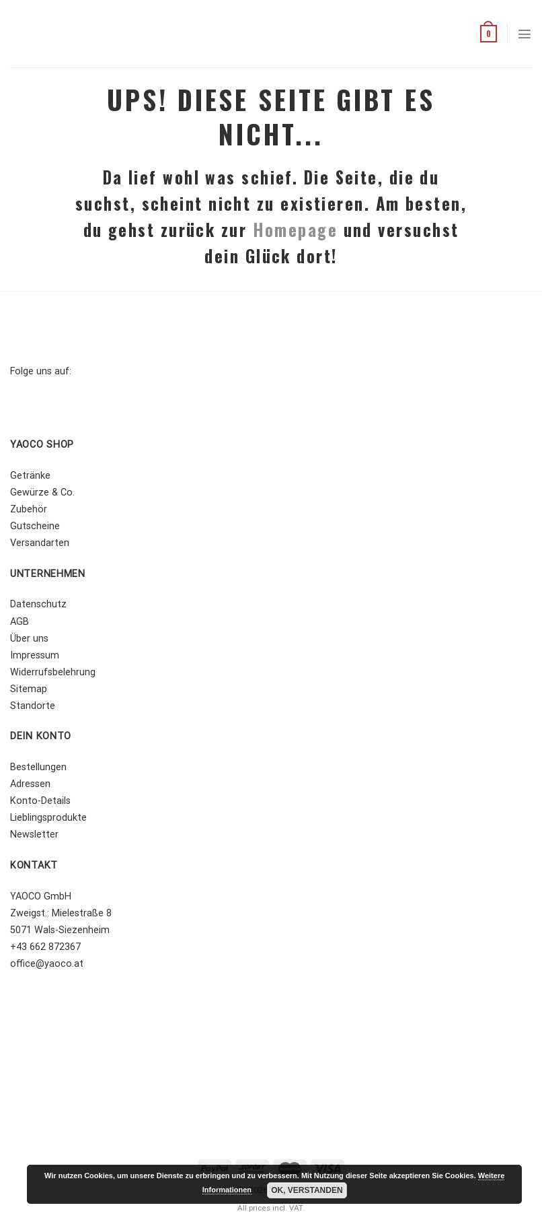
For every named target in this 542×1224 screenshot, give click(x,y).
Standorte (32, 706)
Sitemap (28, 689)
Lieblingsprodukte (48, 817)
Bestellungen (38, 767)
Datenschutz (38, 604)
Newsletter (34, 834)
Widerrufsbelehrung (52, 672)
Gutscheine (35, 526)
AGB (19, 621)
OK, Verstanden (306, 1190)
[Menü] (524, 33)
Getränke (30, 475)
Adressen (30, 784)
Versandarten (39, 543)
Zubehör (28, 509)
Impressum (34, 655)
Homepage (295, 229)
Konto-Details (40, 801)
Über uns (29, 638)
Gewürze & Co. (42, 492)
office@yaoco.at (46, 964)
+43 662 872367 (45, 947)
